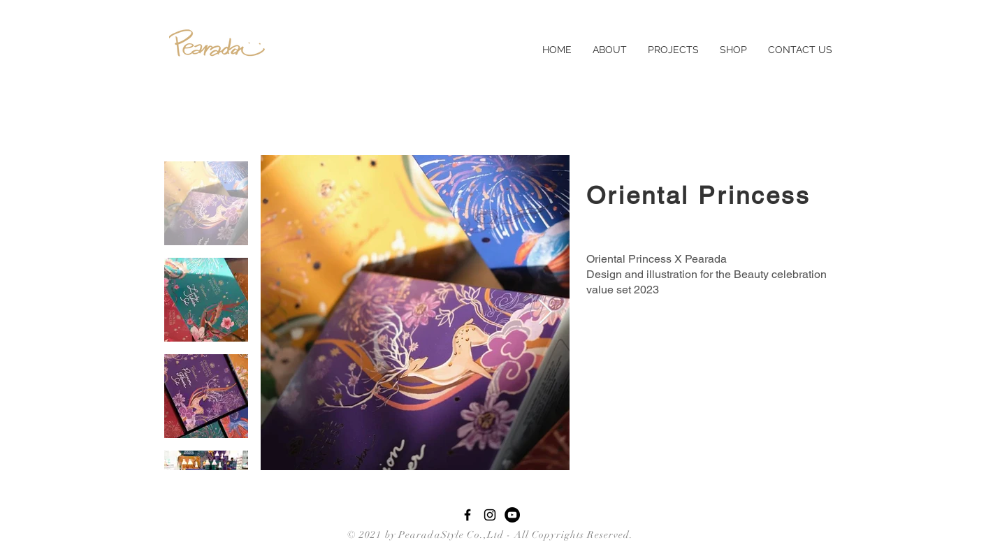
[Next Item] (545, 312)
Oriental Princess (698, 195)
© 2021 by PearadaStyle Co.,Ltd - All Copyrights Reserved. (487, 535)
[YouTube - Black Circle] (512, 515)
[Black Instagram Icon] (490, 515)
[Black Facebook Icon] (467, 515)
